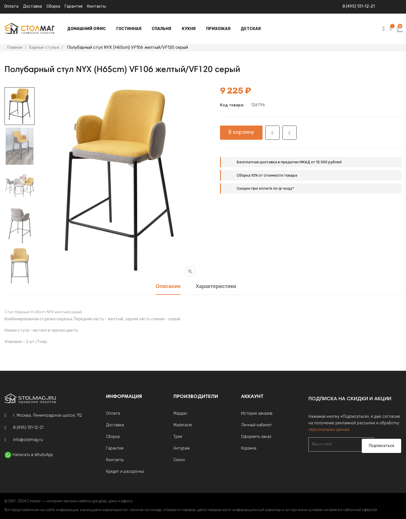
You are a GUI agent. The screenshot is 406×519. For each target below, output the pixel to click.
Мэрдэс (180, 413)
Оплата (11, 6)
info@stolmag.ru (28, 439)
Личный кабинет (256, 425)
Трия (178, 436)
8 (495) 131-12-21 (358, 6)
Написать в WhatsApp (32, 454)
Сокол (179, 459)
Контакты (96, 6)
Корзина (248, 448)
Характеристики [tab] (216, 286)
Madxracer (183, 425)
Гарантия (74, 6)
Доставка (32, 6)
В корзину (241, 132)
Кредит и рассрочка (125, 471)
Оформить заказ (256, 436)
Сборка (53, 6)
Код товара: (232, 105)
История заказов (256, 413)
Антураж (182, 448)
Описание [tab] (168, 286)
